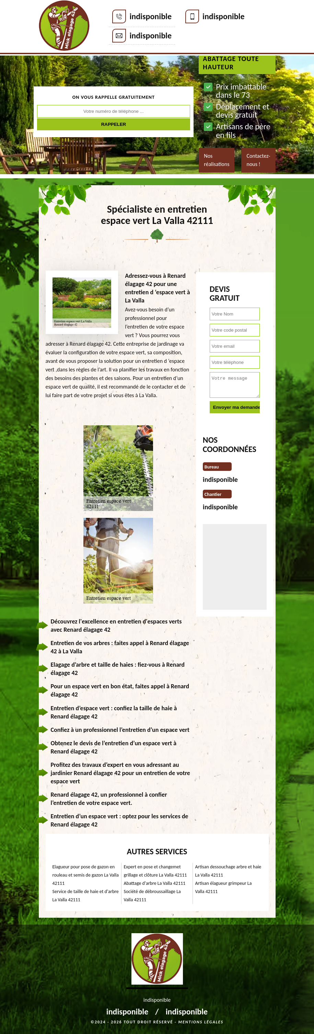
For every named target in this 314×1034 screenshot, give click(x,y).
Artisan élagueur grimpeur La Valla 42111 (223, 887)
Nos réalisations (216, 160)
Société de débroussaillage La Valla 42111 (152, 896)
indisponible (150, 16)
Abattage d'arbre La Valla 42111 (155, 883)
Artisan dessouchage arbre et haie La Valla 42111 (228, 871)
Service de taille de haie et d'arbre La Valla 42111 (86, 896)
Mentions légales (200, 1022)
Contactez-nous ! (258, 160)
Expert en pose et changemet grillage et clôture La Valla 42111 (155, 871)
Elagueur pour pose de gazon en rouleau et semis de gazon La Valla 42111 (86, 875)
